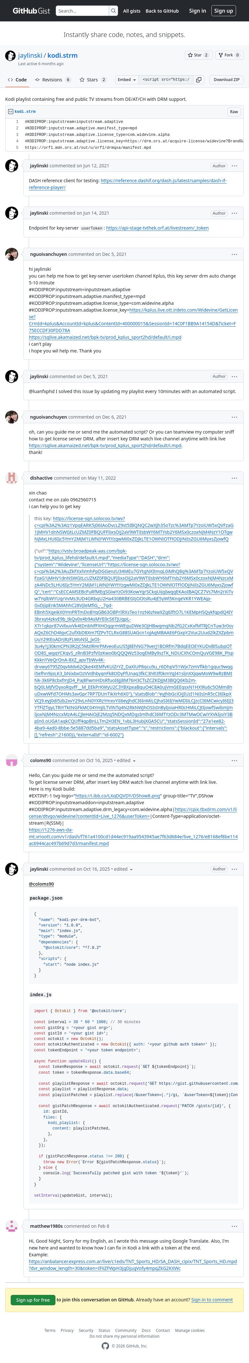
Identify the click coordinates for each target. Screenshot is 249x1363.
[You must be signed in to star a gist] (199, 55)
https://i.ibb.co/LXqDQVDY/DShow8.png (118, 796)
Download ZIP (227, 79)
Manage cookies (190, 1330)
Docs (146, 1330)
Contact (163, 1330)
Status (104, 1330)
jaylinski (30, 55)
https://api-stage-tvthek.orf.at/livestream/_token (157, 228)
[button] (198, 79)
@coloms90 (41, 884)
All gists (131, 11)
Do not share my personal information (124, 1336)
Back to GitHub (162, 11)
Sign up (223, 10)
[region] (124, 135)
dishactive (41, 478)
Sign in (197, 10)
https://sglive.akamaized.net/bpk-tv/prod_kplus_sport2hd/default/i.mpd (105, 337)
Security (86, 1330)
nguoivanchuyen (48, 254)
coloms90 (40, 760)
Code (17, 80)
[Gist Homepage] (32, 11)
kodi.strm (62, 55)
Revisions (53, 80)
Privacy (67, 1330)
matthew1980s (46, 1226)
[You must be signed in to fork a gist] (229, 55)
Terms (50, 1330)
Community (125, 1330)
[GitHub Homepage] (105, 1346)
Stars (93, 80)
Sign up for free (33, 1300)
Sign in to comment (212, 1300)
